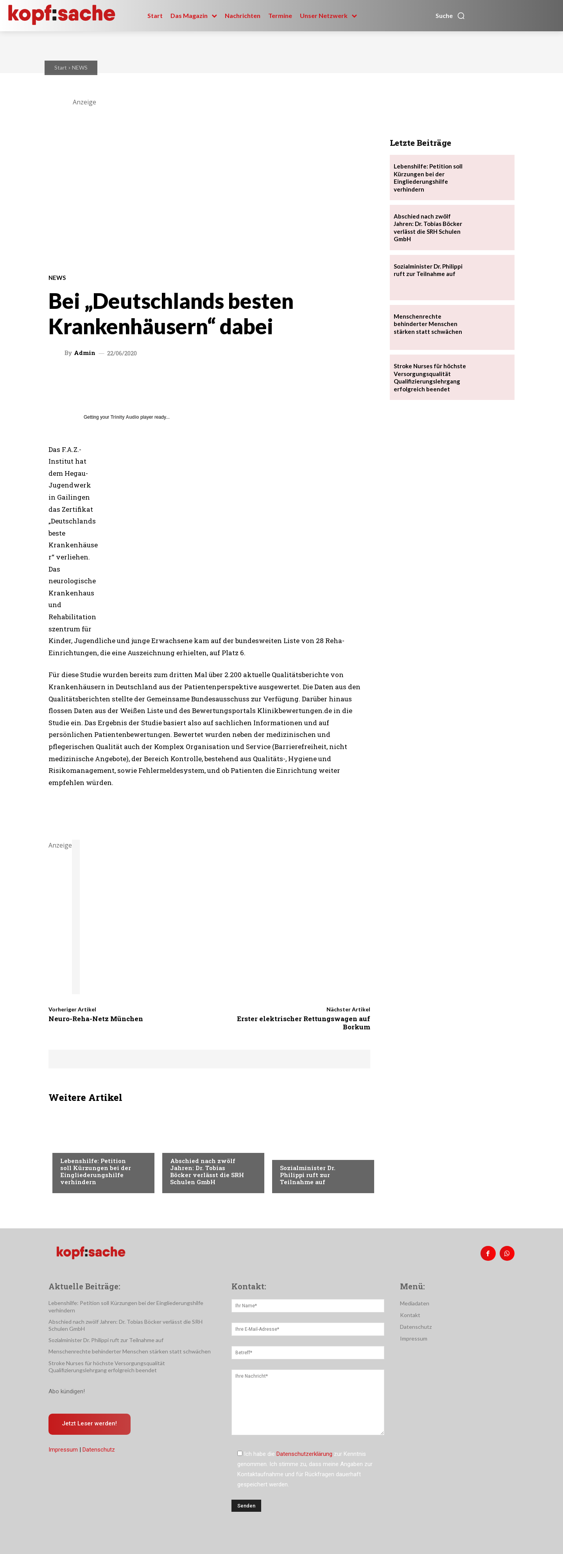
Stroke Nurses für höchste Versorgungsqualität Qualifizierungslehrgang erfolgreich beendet (430, 377)
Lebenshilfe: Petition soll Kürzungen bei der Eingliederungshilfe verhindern (95, 1171)
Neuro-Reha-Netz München (95, 1018)
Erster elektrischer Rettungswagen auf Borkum (303, 1022)
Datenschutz (98, 1450)
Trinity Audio (125, 417)
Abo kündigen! (66, 1391)
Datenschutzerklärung (304, 1453)
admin (84, 353)
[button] (450, 15)
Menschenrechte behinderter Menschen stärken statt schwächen (428, 324)
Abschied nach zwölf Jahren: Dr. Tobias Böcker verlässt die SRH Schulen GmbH (207, 1171)
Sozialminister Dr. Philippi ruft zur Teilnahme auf (307, 1175)
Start (60, 67)
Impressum (63, 1450)
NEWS (80, 67)
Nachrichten (78, 1145)
